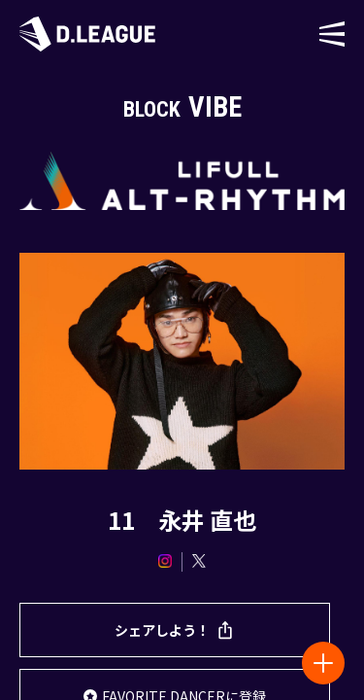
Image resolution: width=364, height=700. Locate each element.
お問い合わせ (169, 550)
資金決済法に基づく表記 (182, 619)
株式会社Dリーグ (74, 550)
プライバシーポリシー (276, 550)
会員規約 (136, 585)
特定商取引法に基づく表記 (244, 585)
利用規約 (74, 585)
